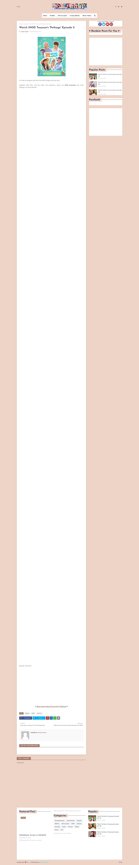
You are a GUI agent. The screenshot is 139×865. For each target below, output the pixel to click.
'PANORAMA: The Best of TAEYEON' (32, 835)
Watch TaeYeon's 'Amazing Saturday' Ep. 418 (110, 91)
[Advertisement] (105, 51)
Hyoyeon (79, 820)
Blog (29, 862)
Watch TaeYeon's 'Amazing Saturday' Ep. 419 (108, 833)
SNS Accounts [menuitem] (62, 15)
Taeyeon (26, 24)
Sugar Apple (24, 31)
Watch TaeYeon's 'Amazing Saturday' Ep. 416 (110, 83)
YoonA (56, 830)
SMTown (57, 823)
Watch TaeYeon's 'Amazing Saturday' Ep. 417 (110, 75)
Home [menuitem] (45, 15)
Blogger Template (44, 862)
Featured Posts (71, 820)
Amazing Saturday (59, 820)
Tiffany (77, 826)
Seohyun (79, 823)
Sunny (64, 826)
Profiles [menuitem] (52, 15)
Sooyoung (57, 826)
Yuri (62, 830)
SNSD (33, 713)
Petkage (27, 713)
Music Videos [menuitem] (87, 15)
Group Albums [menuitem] (75, 15)
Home (18, 6)
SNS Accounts (65, 823)
